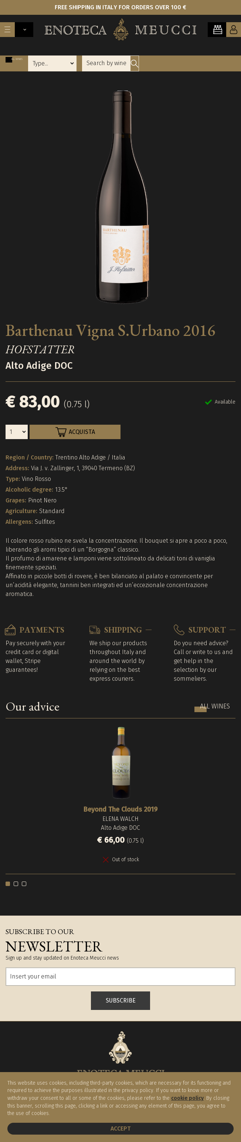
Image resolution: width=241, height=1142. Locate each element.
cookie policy (187, 1098)
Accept (120, 1128)
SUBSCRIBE (121, 1000)
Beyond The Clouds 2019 (120, 809)
